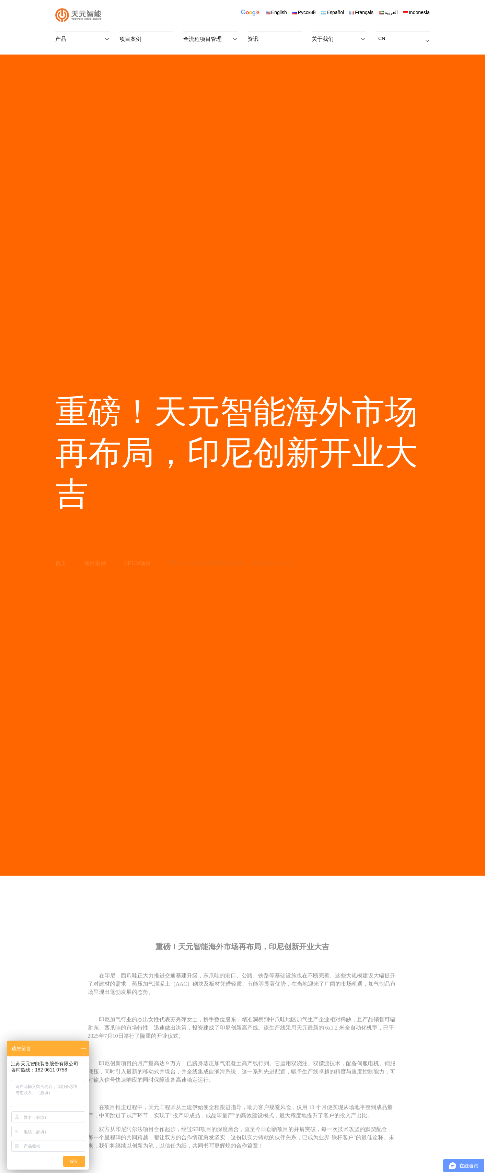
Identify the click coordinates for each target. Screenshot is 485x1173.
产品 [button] (60, 39)
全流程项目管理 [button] (202, 39)
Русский (304, 12)
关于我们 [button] (323, 39)
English (276, 12)
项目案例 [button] (130, 39)
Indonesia (416, 12)
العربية (388, 12)
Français (361, 12)
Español (332, 12)
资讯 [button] (252, 39)
